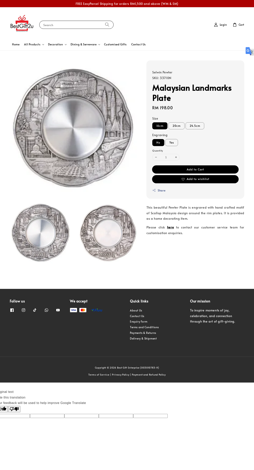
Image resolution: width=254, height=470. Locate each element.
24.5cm (195, 126)
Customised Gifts (115, 44)
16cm (159, 126)
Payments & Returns (143, 333)
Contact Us (138, 44)
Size (155, 118)
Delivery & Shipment (143, 338)
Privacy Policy (120, 374)
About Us (136, 310)
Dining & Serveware (84, 44)
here (170, 227)
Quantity (157, 150)
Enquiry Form (138, 321)
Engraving (159, 135)
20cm (176, 126)
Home (15, 44)
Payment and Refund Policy (149, 374)
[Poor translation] (14, 409)
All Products (32, 44)
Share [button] (158, 190)
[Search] (107, 24)
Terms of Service (98, 374)
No (158, 142)
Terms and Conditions (144, 327)
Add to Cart (195, 169)
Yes (171, 142)
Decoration (55, 44)
